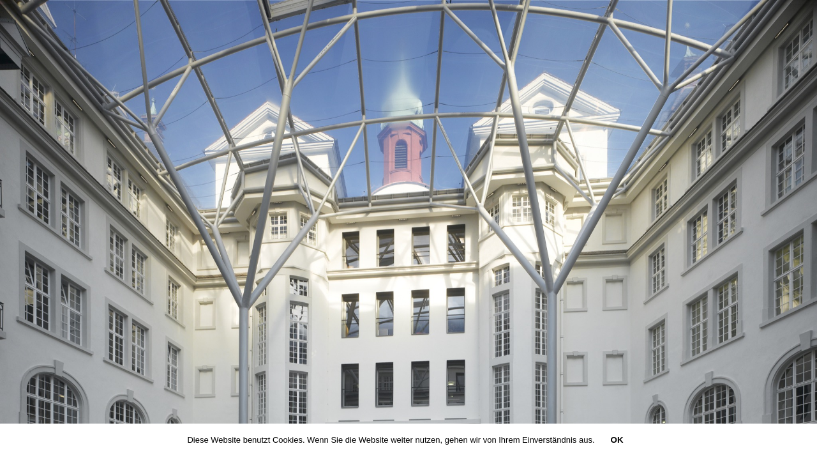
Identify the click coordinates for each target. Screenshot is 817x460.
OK (617, 440)
